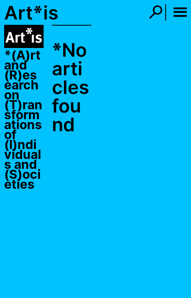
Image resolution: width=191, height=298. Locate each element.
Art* (23, 12)
